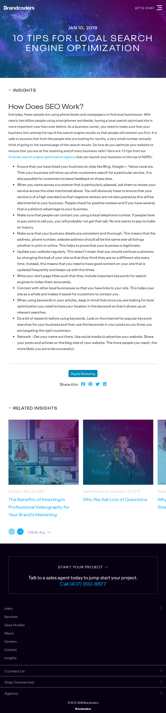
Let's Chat (145, 7)
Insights (10, 657)
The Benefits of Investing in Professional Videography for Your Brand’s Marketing (39, 506)
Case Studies (14, 624)
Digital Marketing (83, 373)
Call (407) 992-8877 (83, 583)
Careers (10, 641)
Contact (10, 649)
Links (9, 608)
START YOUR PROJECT (80, 566)
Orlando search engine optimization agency (41, 156)
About (9, 633)
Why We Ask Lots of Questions (115, 499)
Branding (14, 491)
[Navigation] (159, 7)
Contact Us (15, 670)
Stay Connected (19, 681)
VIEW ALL (37, 531)
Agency (11, 692)
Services (11, 616)
